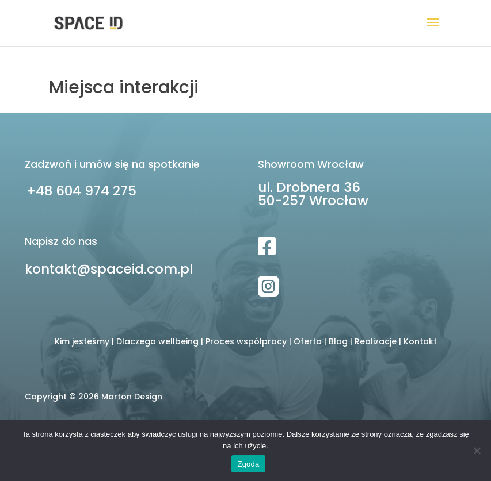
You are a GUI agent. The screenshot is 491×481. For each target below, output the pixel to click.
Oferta (308, 341)
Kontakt (420, 341)
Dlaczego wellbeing (157, 341)
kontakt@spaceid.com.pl (109, 269)
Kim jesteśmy (82, 341)
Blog (338, 341)
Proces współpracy (246, 341)
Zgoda (248, 464)
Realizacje (376, 341)
